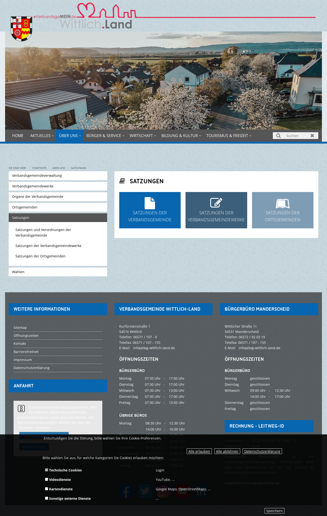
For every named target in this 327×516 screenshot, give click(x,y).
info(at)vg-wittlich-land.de (154, 348)
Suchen (279, 135)
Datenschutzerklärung (262, 451)
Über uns (68, 135)
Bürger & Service (103, 135)
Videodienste (58, 479)
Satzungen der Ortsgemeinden (40, 256)
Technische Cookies (63, 470)
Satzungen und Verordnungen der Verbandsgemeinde (43, 232)
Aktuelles (40, 135)
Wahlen (18, 272)
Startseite (39, 168)
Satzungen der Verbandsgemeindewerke (48, 245)
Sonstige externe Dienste (68, 498)
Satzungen (78, 168)
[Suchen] (295, 135)
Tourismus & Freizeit (227, 135)
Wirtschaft (141, 135)
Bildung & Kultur (179, 135)
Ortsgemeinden (24, 207)
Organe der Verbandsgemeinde (37, 196)
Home (17, 135)
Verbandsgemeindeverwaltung (37, 175)
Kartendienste (59, 489)
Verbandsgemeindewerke (32, 186)
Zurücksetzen (312, 135)
